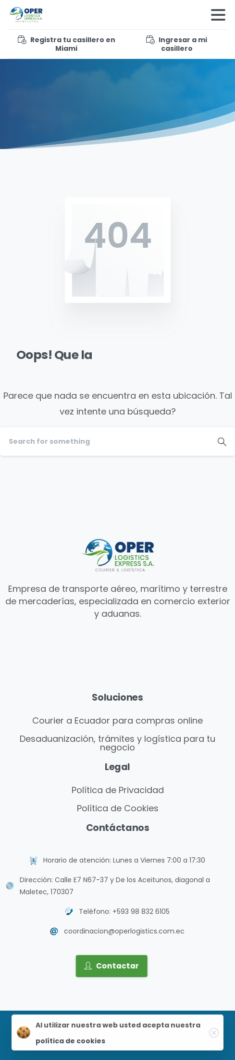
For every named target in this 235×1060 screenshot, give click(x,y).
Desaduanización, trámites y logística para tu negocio (117, 743)
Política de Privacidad (118, 790)
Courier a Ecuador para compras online (117, 720)
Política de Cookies (118, 808)
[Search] (104, 441)
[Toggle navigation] (218, 15)
